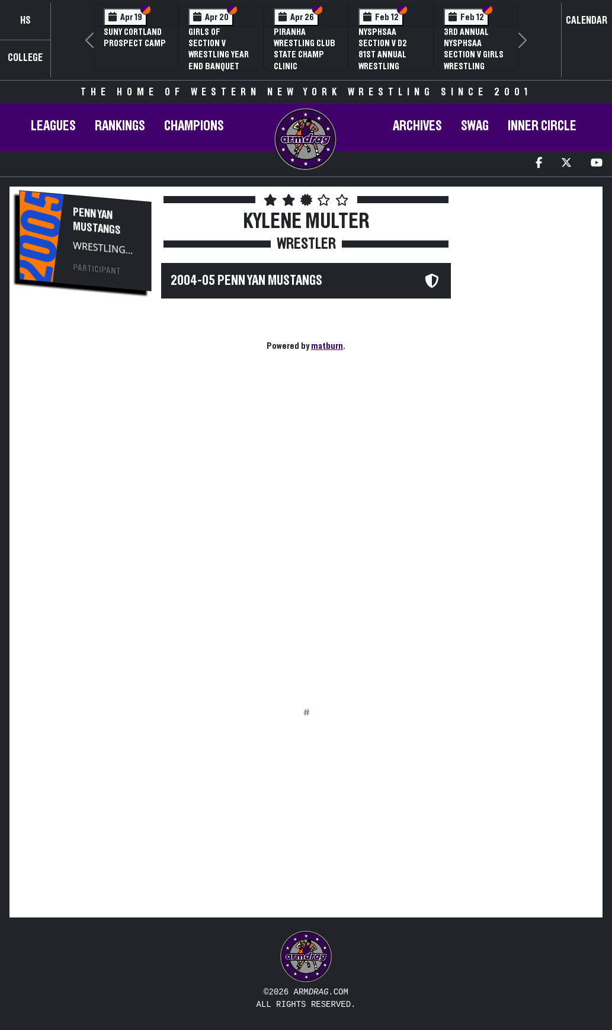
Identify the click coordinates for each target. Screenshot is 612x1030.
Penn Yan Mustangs (97, 221)
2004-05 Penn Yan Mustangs (246, 281)
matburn (327, 346)
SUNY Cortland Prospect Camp (135, 37)
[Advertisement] (85, 501)
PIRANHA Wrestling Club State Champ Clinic (304, 49)
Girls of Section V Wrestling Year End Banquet (218, 49)
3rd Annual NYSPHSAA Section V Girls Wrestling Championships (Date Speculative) (474, 66)
